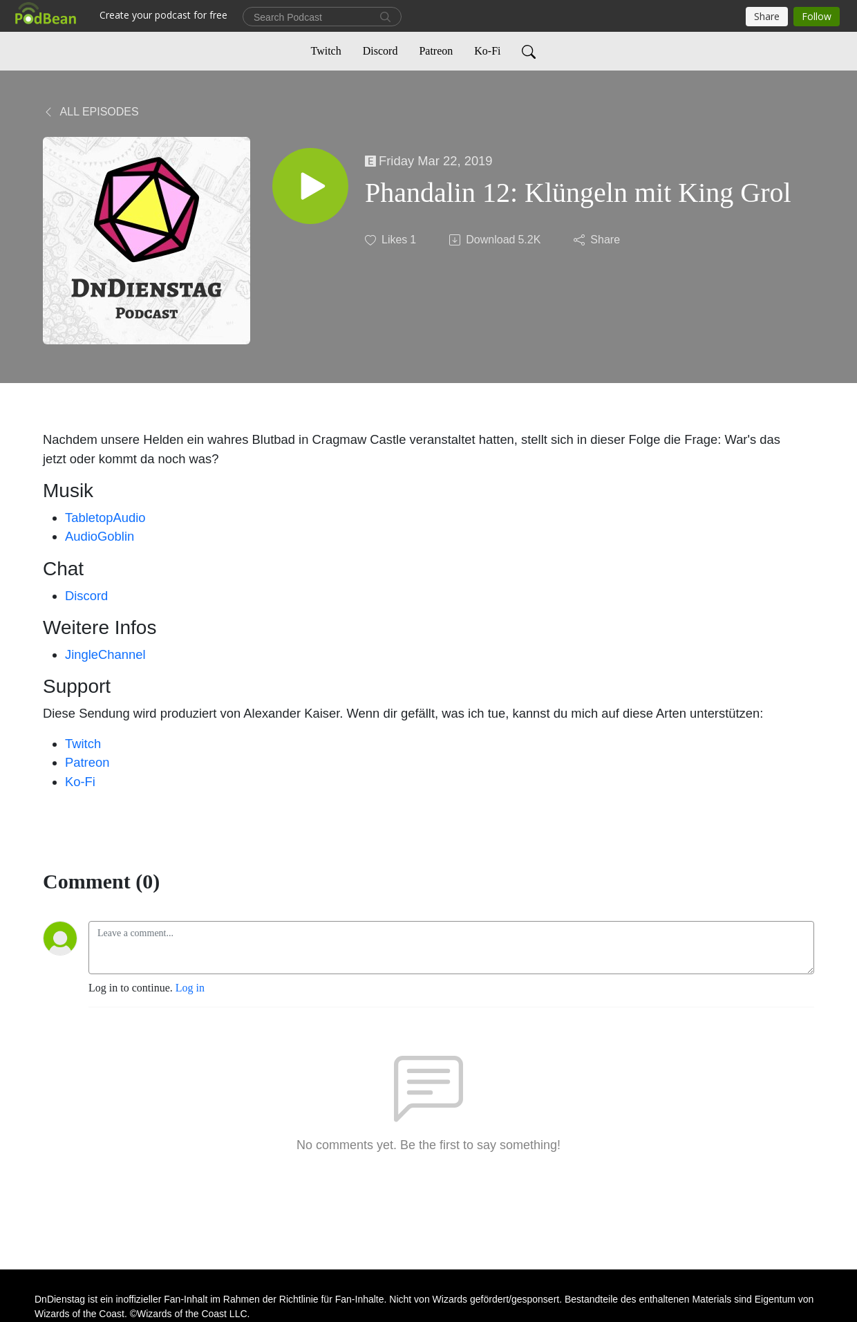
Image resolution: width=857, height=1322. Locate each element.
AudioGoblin (99, 536)
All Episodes (91, 112)
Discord (380, 51)
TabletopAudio (105, 517)
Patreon (436, 51)
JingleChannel (105, 654)
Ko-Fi (487, 51)
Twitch (326, 51)
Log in (190, 988)
